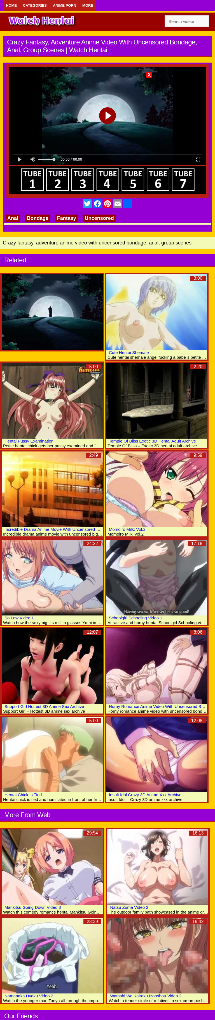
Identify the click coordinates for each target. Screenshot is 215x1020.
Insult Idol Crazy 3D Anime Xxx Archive (145, 794)
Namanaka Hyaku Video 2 (28, 995)
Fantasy (66, 218)
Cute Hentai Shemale (129, 352)
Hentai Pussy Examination (28, 441)
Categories (35, 5)
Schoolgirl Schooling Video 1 (135, 617)
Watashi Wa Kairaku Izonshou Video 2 (145, 995)
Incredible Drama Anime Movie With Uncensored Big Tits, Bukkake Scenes (74, 529)
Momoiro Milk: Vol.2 (127, 529)
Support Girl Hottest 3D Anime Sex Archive (44, 706)
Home (11, 5)
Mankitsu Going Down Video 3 (32, 907)
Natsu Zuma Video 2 (129, 907)
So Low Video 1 (19, 617)
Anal (12, 218)
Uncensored (99, 218)
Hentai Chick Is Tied (23, 794)
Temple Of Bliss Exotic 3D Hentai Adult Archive (152, 441)
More (87, 5)
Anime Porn (64, 5)
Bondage (37, 218)
